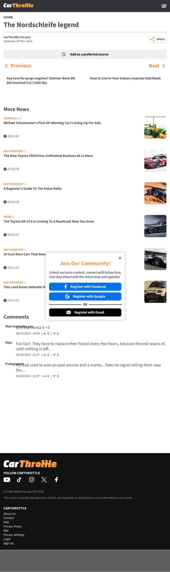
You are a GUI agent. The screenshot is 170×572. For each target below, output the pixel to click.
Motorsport (15, 151)
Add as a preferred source (85, 54)
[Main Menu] (164, 6)
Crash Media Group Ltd (21, 491)
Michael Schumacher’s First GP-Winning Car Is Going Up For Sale (52, 123)
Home (8, 17)
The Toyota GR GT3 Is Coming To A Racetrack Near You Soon (49, 221)
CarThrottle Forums (17, 37)
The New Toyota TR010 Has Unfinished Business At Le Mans (48, 156)
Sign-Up (9, 543)
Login (7, 539)
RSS (6, 530)
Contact (9, 518)
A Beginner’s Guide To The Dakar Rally (33, 188)
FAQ (6, 522)
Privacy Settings (14, 534)
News (9, 217)
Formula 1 (13, 118)
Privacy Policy (13, 526)
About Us (10, 513)
